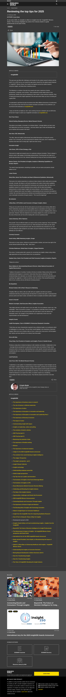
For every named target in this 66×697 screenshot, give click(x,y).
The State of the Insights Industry (22, 492)
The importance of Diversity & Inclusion (23, 417)
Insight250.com (29, 106)
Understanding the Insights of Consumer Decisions (27, 549)
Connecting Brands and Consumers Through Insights (27, 501)
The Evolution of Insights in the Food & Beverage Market (28, 479)
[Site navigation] (8, 4)
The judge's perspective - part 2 (21, 461)
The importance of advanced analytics (23, 448)
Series (10, 579)
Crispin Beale (24, 385)
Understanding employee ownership (23, 470)
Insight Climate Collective (20, 464)
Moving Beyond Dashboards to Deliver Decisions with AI (28, 552)
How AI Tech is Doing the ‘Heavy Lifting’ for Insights (27, 517)
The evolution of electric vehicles (22, 430)
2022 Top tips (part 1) (18, 433)
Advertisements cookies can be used (49, 685)
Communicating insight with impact (22, 423)
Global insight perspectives (20, 473)
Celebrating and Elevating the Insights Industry (25, 489)
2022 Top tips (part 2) (18, 436)
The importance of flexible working (22, 442)
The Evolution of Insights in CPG (22, 482)
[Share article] (10, 30)
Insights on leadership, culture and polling (24, 427)
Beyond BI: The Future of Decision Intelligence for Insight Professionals (32, 528)
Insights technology (18, 467)
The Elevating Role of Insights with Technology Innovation (28, 507)
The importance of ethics (19, 408)
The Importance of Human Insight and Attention (25, 504)
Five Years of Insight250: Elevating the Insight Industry (27, 562)
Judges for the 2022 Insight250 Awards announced (26, 451)
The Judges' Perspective (19, 458)
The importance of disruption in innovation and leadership (28, 411)
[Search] (57, 4)
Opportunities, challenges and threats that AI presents (27, 495)
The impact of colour (18, 420)
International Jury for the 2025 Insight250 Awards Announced (29, 536)
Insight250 (10, 26)
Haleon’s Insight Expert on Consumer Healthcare (26, 510)
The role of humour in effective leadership (24, 405)
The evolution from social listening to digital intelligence (28, 455)
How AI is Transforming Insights (21, 555)
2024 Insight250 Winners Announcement (24, 498)
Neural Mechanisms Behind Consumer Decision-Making (28, 486)
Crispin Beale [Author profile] (16, 17)
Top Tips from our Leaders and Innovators (24, 476)
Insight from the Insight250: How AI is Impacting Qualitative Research (31, 513)
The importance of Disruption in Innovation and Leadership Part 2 (30, 414)
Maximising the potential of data (21, 439)
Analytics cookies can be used (47, 687)
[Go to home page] (14, 4)
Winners (15, 445)
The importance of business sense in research (25, 402)
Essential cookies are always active (48, 684)
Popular (15, 579)
